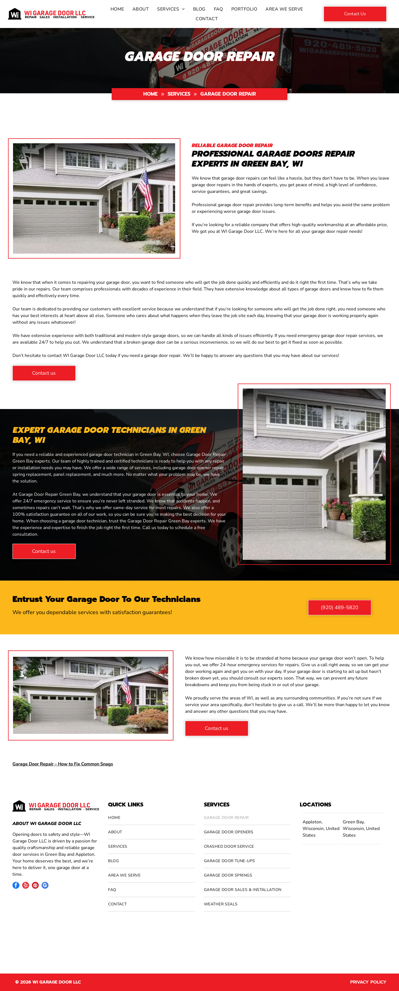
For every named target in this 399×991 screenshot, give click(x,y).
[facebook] (15, 886)
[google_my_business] (45, 886)
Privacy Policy (368, 982)
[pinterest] (35, 886)
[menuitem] (117, 9)
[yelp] (25, 886)
